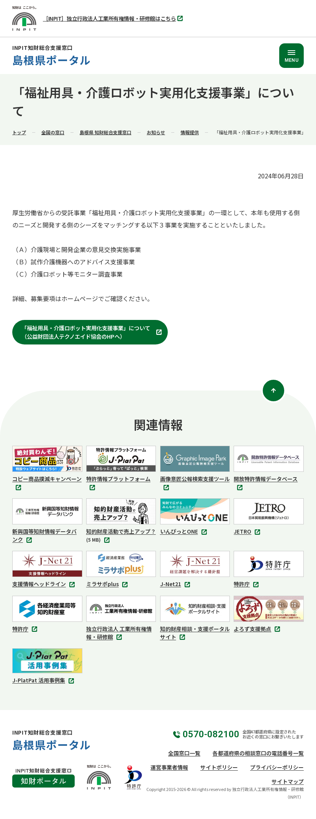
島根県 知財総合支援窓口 (105, 132)
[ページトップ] (273, 390)
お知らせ (156, 132)
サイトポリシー (219, 767)
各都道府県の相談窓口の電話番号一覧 (258, 753)
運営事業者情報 (169, 767)
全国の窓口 (52, 132)
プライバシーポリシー (277, 767)
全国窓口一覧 (184, 753)
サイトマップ (288, 781)
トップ (19, 132)
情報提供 (189, 132)
